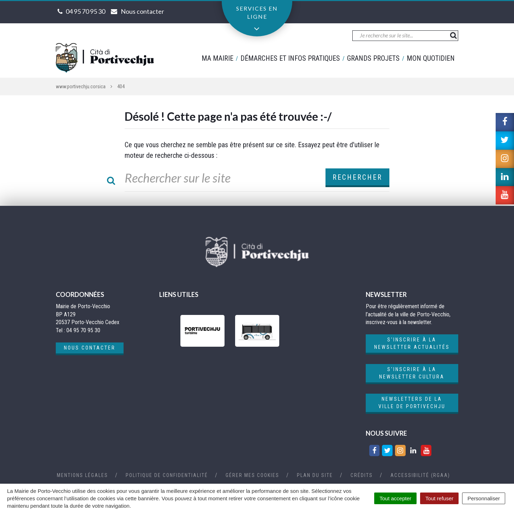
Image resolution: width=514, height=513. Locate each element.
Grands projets (373, 58)
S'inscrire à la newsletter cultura (411, 373)
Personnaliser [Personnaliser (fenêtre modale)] (483, 498)
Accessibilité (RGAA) (420, 475)
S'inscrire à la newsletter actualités (412, 343)
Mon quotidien (431, 58)
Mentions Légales (82, 475)
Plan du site (315, 475)
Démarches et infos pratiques (290, 58)
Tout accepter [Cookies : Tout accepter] (395, 498)
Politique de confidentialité (167, 475)
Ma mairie (217, 58)
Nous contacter (89, 348)
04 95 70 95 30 (85, 11)
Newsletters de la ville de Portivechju (412, 402)
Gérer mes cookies (252, 475)
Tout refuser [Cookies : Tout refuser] (439, 498)
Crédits (362, 475)
